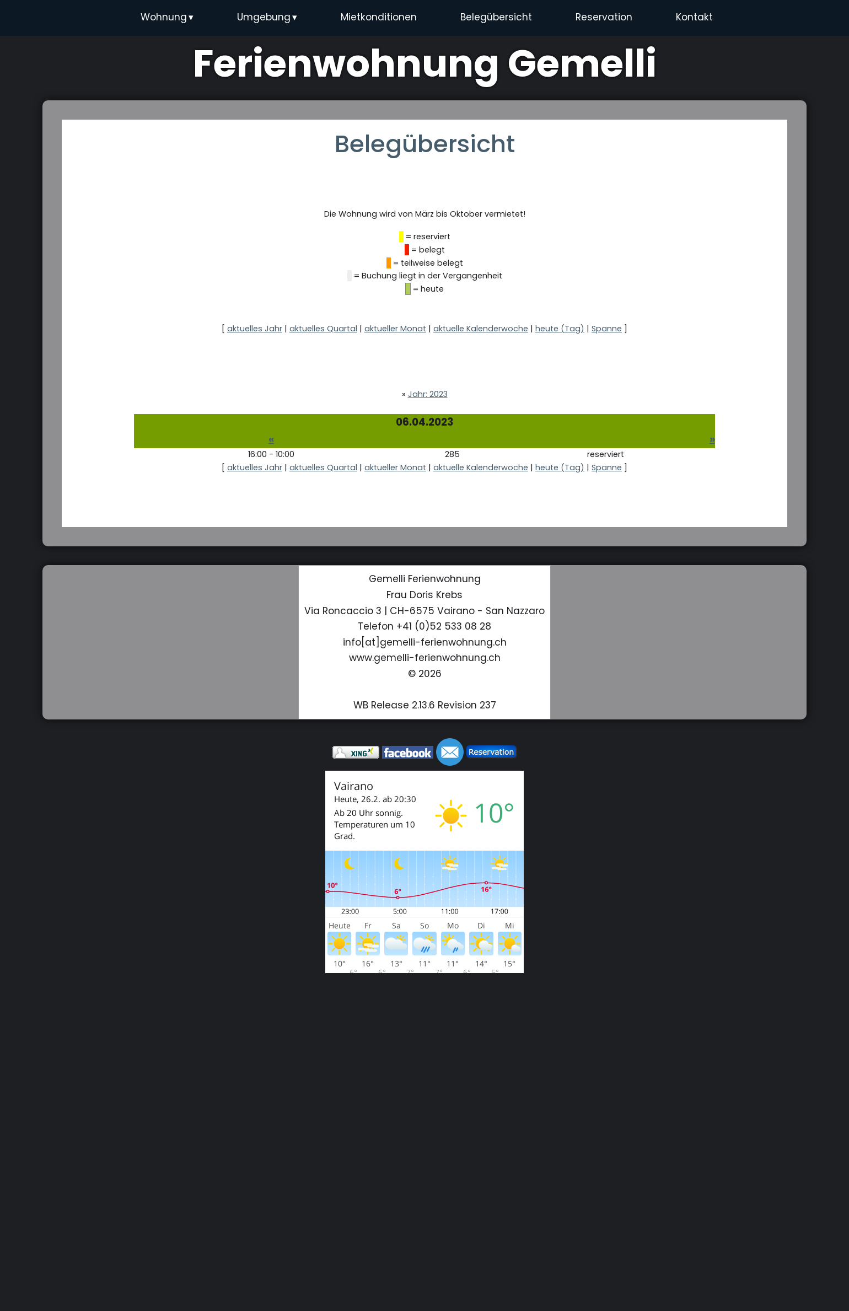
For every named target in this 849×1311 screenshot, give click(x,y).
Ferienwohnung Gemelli (425, 63)
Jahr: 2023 (428, 394)
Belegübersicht (496, 17)
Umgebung (267, 17)
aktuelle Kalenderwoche (480, 328)
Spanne (607, 328)
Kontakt (694, 17)
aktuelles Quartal (323, 328)
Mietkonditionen (379, 17)
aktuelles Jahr (254, 328)
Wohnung (167, 17)
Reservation (604, 17)
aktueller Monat (395, 328)
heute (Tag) (559, 328)
